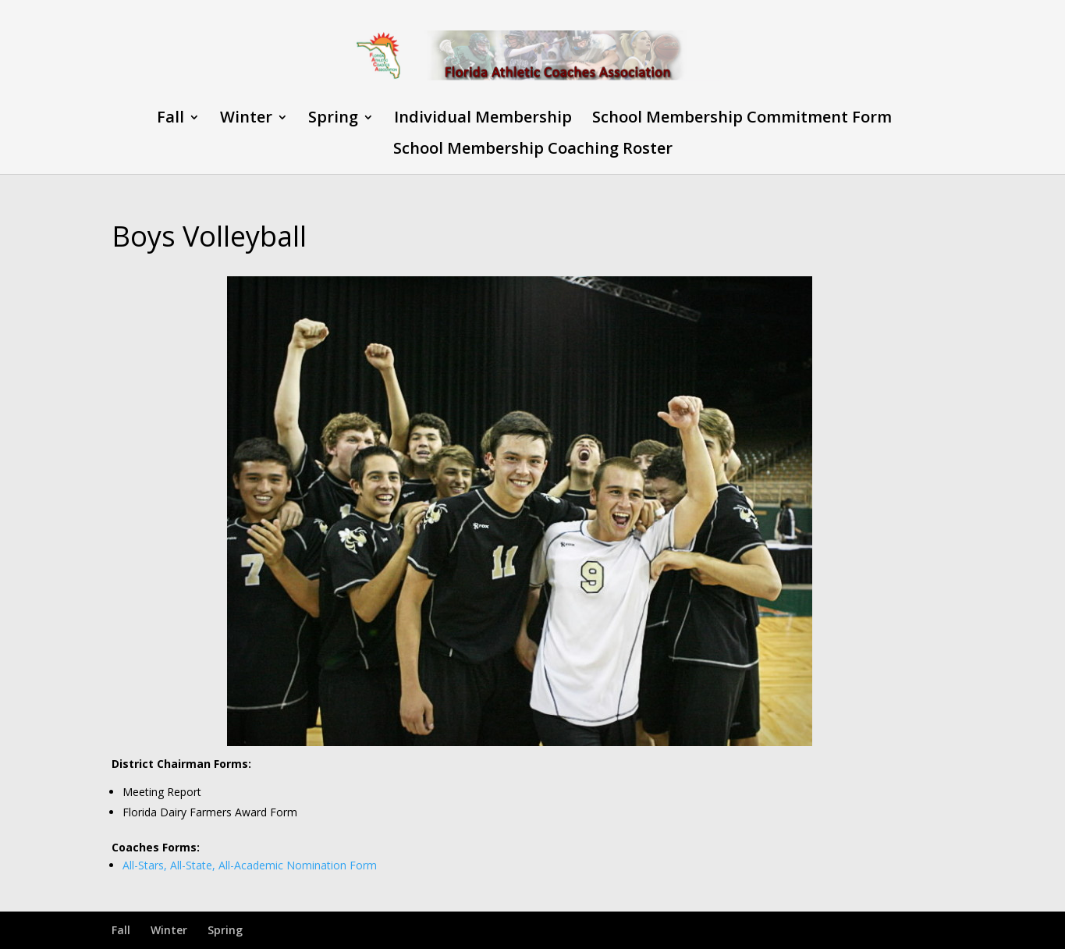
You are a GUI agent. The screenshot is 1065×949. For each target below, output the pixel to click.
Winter (246, 119)
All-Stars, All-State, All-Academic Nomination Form (249, 865)
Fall (170, 119)
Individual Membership (483, 119)
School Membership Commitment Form (742, 119)
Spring (333, 119)
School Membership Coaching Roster (533, 150)
